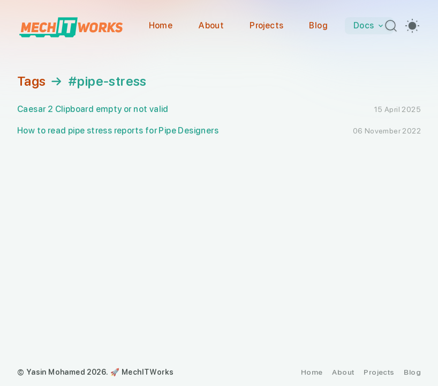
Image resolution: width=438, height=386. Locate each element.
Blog (318, 25)
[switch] (412, 25)
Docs (369, 25)
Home (161, 25)
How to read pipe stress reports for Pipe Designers (117, 130)
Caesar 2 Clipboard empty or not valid (93, 109)
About (211, 25)
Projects (266, 25)
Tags (31, 81)
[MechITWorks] (70, 25)
